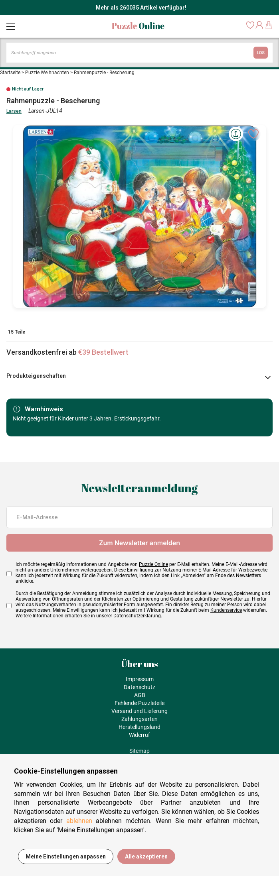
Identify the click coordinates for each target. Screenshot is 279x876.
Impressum (140, 679)
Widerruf (139, 735)
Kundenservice (226, 610)
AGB (139, 695)
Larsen (14, 111)
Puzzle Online (153, 564)
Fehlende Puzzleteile (139, 703)
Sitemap (139, 751)
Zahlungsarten (139, 719)
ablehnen (79, 821)
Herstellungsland (139, 727)
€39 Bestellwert (103, 352)
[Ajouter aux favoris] (253, 134)
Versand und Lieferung (139, 711)
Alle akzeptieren (146, 856)
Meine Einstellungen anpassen (66, 856)
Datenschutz (139, 687)
